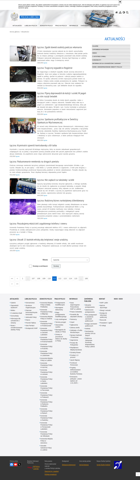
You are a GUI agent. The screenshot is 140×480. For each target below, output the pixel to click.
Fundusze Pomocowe (74, 364)
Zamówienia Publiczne (88, 300)
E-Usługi (103, 325)
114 (70, 278)
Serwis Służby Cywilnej (103, 465)
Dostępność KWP (32, 328)
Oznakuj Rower (75, 352)
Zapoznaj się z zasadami (52, 471)
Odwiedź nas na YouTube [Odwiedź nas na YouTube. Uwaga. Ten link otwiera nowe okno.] (15, 464)
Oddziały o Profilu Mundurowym (76, 331)
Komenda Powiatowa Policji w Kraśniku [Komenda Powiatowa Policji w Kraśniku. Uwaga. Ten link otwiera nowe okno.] (46, 346)
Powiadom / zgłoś (106, 323)
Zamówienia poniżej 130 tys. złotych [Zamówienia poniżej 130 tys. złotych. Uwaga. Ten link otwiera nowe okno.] (90, 333)
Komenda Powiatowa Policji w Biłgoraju (46, 312)
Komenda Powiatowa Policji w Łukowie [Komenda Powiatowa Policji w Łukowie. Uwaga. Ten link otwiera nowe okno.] (46, 372)
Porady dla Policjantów (74, 344)
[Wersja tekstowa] (124, 12)
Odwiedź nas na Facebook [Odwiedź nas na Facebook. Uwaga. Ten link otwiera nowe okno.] (11, 464)
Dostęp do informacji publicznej (103, 315)
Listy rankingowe (61, 319)
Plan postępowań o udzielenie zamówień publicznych (91, 318)
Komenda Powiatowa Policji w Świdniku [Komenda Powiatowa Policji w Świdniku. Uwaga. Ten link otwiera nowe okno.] (46, 418)
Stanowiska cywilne (59, 326)
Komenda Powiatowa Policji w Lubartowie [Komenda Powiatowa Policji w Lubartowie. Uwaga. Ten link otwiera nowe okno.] (46, 353)
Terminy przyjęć (60, 322)
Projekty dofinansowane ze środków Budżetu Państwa (76, 371)
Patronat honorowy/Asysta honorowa (31, 312)
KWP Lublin (104, 303)
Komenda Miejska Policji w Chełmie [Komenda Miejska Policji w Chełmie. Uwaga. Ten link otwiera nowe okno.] (46, 318)
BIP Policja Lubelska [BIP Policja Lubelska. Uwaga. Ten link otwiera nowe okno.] (36, 467)
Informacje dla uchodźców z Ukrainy (106, 63)
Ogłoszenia (74, 325)
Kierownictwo (30, 303)
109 (44, 278)
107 (33, 278)
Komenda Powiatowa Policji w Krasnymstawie (46, 339)
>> (16, 283)
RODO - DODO (118, 299)
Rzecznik (103, 320)
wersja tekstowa (84, 465)
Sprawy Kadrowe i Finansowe (76, 336)
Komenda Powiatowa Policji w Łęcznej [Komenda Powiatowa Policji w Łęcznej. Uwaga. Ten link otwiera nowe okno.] (46, 365)
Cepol (72, 322)
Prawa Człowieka (76, 312)
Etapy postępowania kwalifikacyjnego (60, 314)
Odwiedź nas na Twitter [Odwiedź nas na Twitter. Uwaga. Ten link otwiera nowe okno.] (19, 464)
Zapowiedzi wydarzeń (100, 49)
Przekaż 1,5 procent (74, 356)
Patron (28, 320)
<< (11, 277)
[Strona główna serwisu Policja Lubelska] (116, 12)
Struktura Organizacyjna (30, 306)
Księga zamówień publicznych (91, 325)
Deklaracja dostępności (69, 465)
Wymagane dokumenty (59, 308)
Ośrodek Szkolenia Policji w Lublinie (46, 448)
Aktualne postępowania (89, 306)
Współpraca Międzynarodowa (76, 349)
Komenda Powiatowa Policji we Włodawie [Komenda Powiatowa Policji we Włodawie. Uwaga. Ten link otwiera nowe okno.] (46, 434)
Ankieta (87, 328)
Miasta (45, 260)
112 (60, 278)
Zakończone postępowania (89, 311)
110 (49, 278)
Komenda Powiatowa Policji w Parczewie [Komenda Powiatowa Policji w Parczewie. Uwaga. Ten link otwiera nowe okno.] (46, 388)
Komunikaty (96, 60)
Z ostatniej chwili (99, 56)
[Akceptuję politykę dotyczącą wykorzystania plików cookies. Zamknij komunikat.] (120, 1)
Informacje (73, 299)
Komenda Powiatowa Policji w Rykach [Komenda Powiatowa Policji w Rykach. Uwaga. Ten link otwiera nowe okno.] (46, 411)
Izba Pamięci (30, 325)
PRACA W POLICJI (59, 299)
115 (75, 278)
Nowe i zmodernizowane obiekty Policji (107, 67)
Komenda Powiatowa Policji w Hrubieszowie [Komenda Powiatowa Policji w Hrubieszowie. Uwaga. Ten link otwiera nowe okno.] (46, 323)
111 (54, 278)
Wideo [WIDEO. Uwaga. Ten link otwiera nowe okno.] (94, 53)
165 (86, 278)
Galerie (95, 46)
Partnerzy (73, 319)
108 (38, 278)
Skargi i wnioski (105, 310)
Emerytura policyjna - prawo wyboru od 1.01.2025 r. (76, 380)
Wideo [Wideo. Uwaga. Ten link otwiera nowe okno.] (13, 310)
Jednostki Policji (31, 317)
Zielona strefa (75, 327)
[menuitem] (17, 25)
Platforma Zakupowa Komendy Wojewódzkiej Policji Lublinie (90, 342)
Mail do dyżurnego (103, 306)
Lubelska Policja (31, 299)
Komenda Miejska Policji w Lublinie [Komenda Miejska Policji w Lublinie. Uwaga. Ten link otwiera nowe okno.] (46, 359)
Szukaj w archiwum (40, 266)
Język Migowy (75, 360)
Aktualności (25, 32)
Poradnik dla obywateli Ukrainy (76, 315)
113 (65, 278)
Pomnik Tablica (31, 323)
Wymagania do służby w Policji (60, 331)
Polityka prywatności (51, 474)
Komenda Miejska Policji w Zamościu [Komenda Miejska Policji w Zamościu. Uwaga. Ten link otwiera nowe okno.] (46, 441)
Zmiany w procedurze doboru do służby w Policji (61, 338)
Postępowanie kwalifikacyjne (60, 304)
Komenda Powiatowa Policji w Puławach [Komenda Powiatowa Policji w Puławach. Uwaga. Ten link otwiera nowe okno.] (46, 395)
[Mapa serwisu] (120, 12)
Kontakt (102, 299)
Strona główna (15, 32)
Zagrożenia (74, 340)
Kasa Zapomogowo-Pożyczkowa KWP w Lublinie (75, 306)
